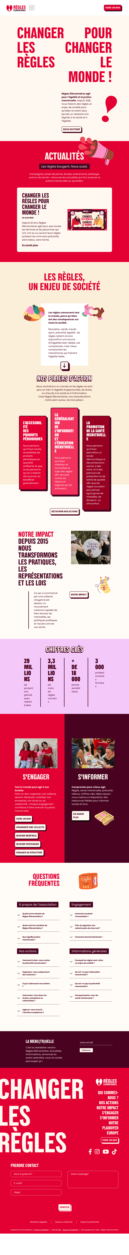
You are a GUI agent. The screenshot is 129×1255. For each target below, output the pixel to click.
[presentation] (87, 1217)
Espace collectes (63, 1243)
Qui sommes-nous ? (108, 1116)
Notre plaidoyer (110, 1146)
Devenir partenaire (27, 844)
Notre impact (79, 594)
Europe (112, 1154)
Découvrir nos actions (64, 511)
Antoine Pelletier (41, 1251)
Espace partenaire (90, 1243)
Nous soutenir (71, 129)
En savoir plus (30, 245)
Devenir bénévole (26, 835)
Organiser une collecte (30, 827)
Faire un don (112, 7)
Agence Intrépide (70, 1251)
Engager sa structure (29, 852)
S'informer (109, 1139)
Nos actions (108, 1124)
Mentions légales (38, 1243)
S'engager (110, 1134)
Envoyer (64, 1228)
